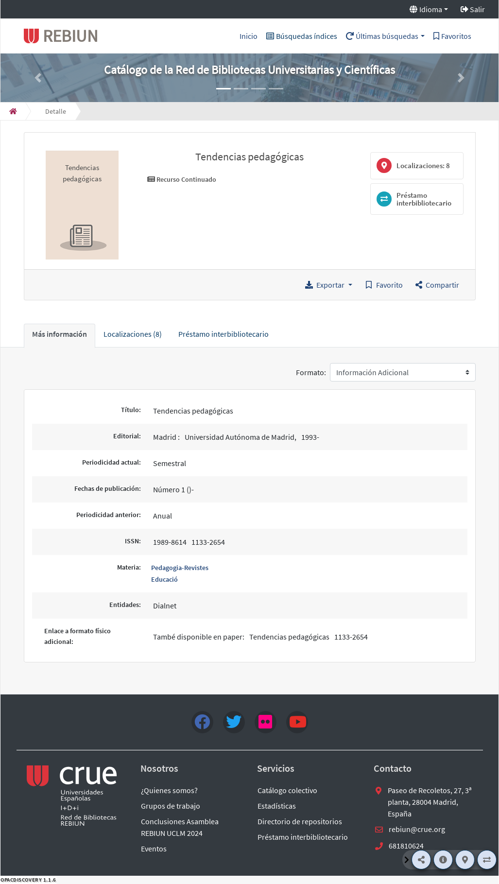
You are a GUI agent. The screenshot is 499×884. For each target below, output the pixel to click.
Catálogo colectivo (287, 790)
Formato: (311, 372)
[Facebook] (202, 722)
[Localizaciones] (465, 859)
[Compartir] (421, 859)
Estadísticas (277, 806)
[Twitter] (234, 722)
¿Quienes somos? (169, 790)
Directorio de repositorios (300, 821)
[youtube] (297, 722)
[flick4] (265, 722)
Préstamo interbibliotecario (303, 837)
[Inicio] (13, 111)
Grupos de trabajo (170, 806)
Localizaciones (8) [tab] (132, 334)
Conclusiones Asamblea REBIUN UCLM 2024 (180, 827)
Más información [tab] (59, 334)
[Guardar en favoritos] (384, 285)
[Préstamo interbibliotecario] (487, 859)
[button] (37, 77)
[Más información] (443, 859)
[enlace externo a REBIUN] (72, 795)
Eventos (154, 848)
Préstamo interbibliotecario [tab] (223, 334)
